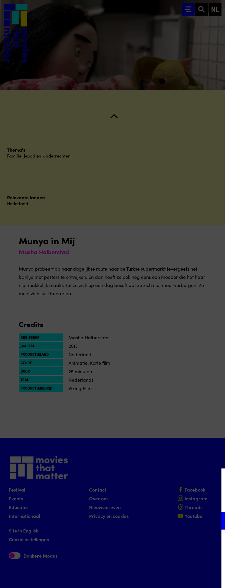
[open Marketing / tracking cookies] (215, 539)
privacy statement (151, 502)
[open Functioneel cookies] (215, 521)
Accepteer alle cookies (175, 560)
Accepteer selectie (175, 577)
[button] (169, 521)
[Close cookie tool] (216, 479)
